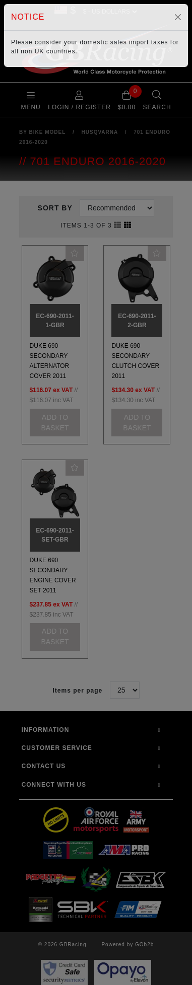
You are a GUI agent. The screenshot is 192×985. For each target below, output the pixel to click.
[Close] (177, 17)
